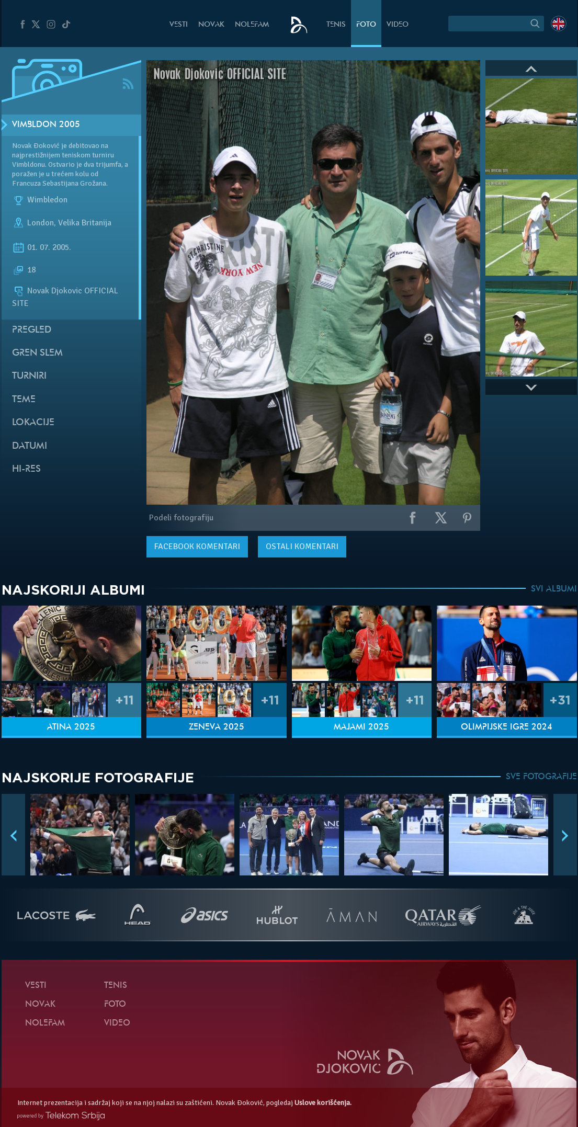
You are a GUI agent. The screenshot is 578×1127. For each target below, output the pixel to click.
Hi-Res (26, 469)
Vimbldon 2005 (46, 125)
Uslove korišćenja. (323, 1102)
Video (398, 25)
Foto (366, 25)
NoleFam (252, 25)
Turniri (29, 376)
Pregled (31, 330)
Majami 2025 (361, 727)
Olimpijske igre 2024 (506, 727)
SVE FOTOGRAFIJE (541, 777)
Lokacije (33, 423)
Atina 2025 (71, 727)
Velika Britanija (84, 223)
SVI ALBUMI (554, 589)
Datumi (29, 446)
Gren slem (37, 353)
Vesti (178, 25)
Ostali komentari (302, 546)
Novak (211, 25)
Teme (24, 400)
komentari (197, 546)
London (40, 223)
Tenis (336, 25)
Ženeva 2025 (216, 727)
